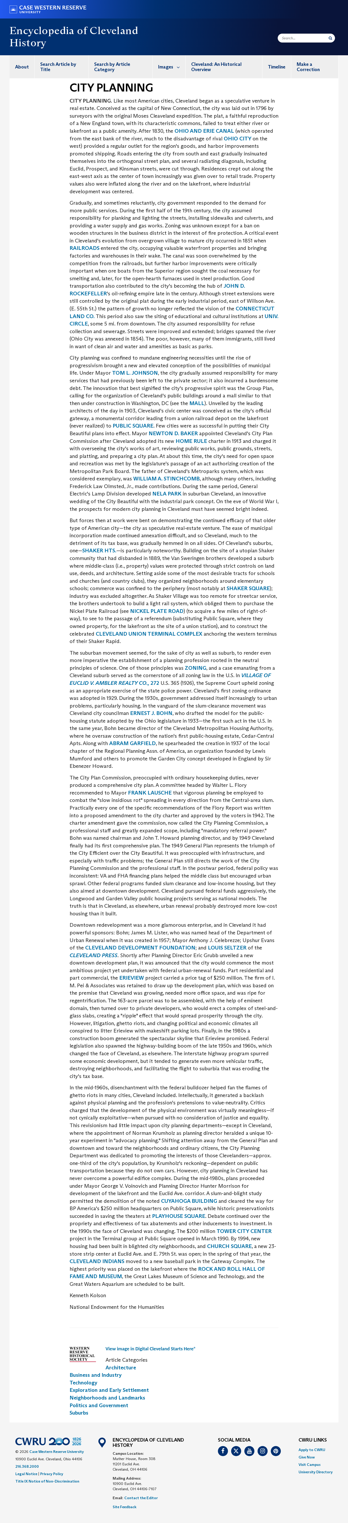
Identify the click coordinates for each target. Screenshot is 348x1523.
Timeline (276, 67)
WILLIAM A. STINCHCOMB (166, 478)
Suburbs (79, 1413)
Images (171, 67)
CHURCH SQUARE (229, 1246)
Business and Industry (96, 1375)
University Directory (316, 1472)
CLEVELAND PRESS (93, 955)
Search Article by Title (58, 66)
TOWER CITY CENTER (244, 1231)
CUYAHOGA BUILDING (189, 1201)
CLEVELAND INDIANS (97, 1261)
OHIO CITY (238, 138)
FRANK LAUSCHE (150, 793)
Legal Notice (26, 1473)
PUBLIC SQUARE (132, 426)
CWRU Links (313, 1440)
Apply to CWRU (312, 1449)
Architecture (121, 1367)
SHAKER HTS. (99, 550)
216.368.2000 (27, 1466)
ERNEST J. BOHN (150, 713)
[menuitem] (22, 66)
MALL (196, 403)
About (22, 67)
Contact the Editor (141, 1498)
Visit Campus (309, 1464)
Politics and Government (99, 1405)
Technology (83, 1382)
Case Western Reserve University (56, 1451)
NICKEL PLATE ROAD (157, 611)
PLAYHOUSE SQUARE (178, 1216)
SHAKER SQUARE (248, 588)
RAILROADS (85, 248)
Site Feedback (124, 1506)
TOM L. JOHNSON (135, 373)
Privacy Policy (51, 1473)
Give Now (307, 1457)
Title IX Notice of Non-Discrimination (47, 1481)
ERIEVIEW (132, 978)
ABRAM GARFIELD (132, 743)
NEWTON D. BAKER (173, 433)
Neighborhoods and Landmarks (107, 1397)
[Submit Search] (330, 38)
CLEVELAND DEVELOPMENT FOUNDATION (140, 947)
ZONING (195, 668)
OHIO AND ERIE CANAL (204, 131)
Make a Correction (308, 66)
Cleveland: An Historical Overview (216, 66)
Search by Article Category (112, 66)
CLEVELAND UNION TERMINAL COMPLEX (150, 634)
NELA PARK (166, 493)
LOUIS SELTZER (228, 947)
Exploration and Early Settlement (109, 1390)
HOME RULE (191, 441)
